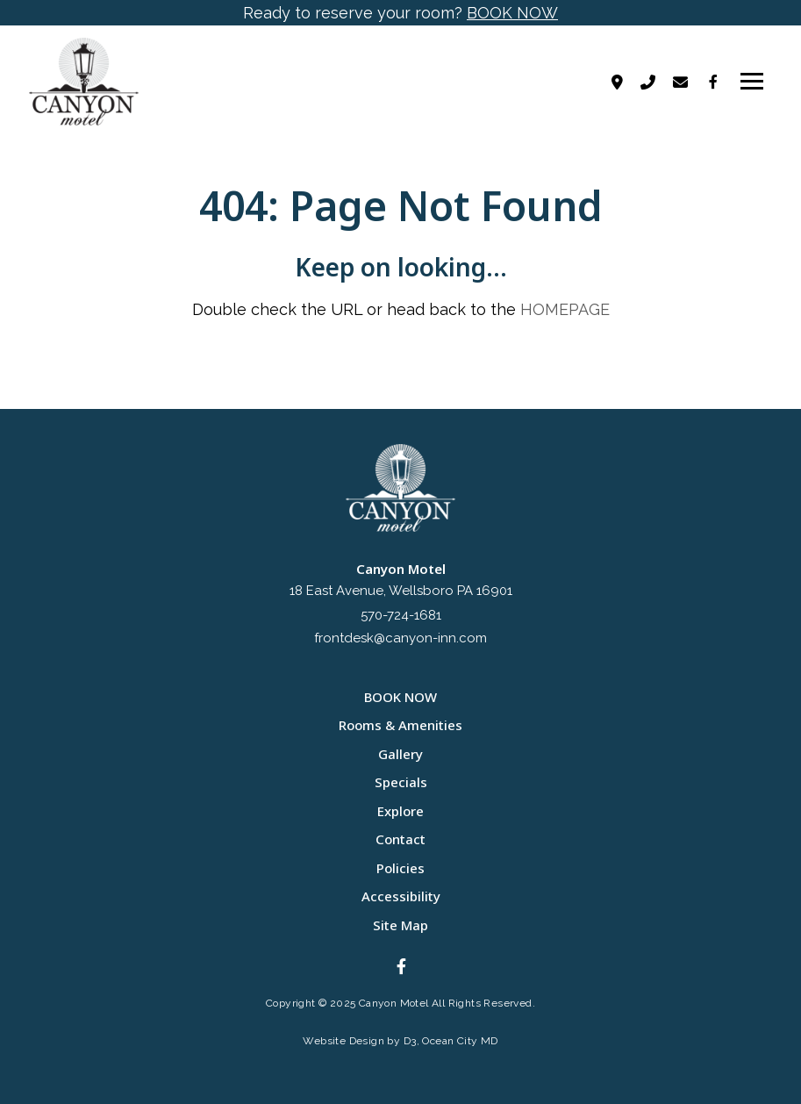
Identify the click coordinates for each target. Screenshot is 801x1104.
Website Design (343, 1041)
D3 (410, 1041)
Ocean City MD (459, 1041)
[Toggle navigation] (751, 81)
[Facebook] (713, 82)
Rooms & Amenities (400, 725)
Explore (400, 811)
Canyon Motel (394, 1003)
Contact (400, 839)
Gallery (400, 754)
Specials (401, 782)
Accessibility (400, 896)
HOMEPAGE (565, 309)
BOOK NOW (512, 13)
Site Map (400, 925)
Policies (400, 868)
